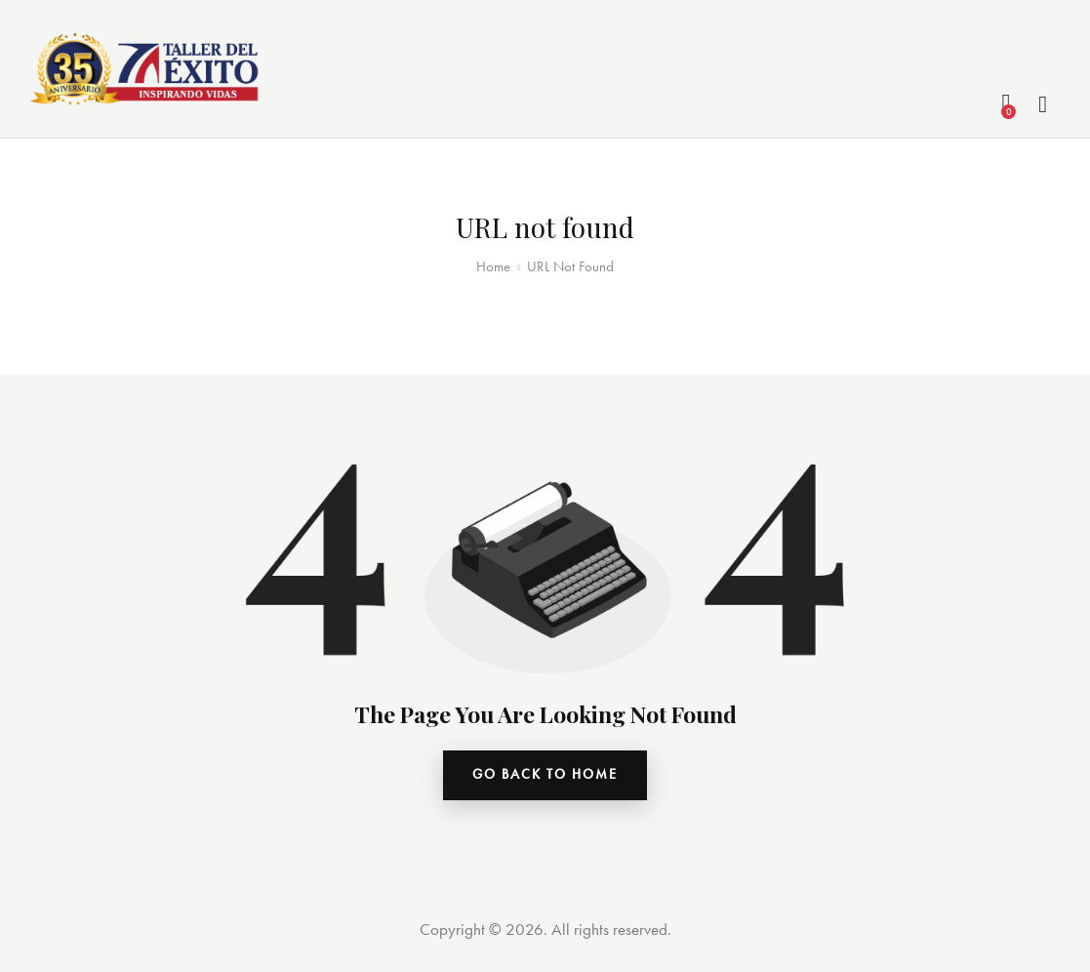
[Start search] (1043, 105)
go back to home (545, 777)
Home (493, 266)
